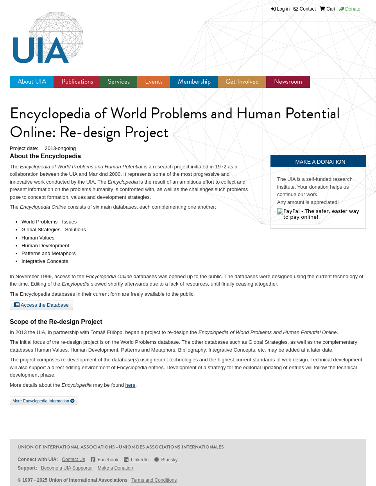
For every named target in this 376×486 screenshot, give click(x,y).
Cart (327, 9)
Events (154, 81)
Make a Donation (115, 468)
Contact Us (73, 459)
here (130, 385)
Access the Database (41, 305)
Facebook (104, 460)
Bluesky (165, 460)
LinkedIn (136, 460)
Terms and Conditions (154, 480)
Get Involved (242, 81)
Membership (194, 81)
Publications (77, 81)
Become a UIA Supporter (67, 468)
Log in (283, 9)
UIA (39, 33)
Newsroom (288, 81)
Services (119, 81)
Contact (305, 9)
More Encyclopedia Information (44, 400)
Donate (349, 9)
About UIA (32, 81)
